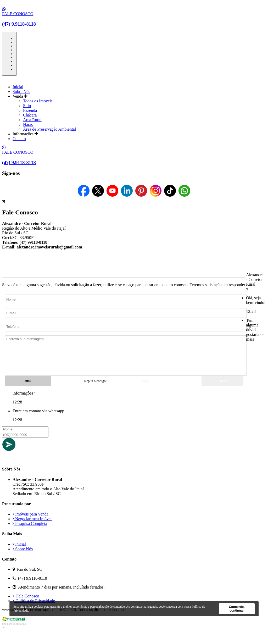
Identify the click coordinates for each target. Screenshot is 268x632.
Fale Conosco (26, 596)
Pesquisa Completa (30, 523)
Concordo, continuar (237, 608)
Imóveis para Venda (30, 514)
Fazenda (30, 110)
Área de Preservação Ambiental (49, 129)
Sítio (27, 105)
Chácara (30, 115)
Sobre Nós (21, 91)
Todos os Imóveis (38, 101)
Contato (19, 138)
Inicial (18, 87)
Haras (28, 124)
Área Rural (32, 120)
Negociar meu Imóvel (32, 519)
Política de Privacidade (34, 600)
